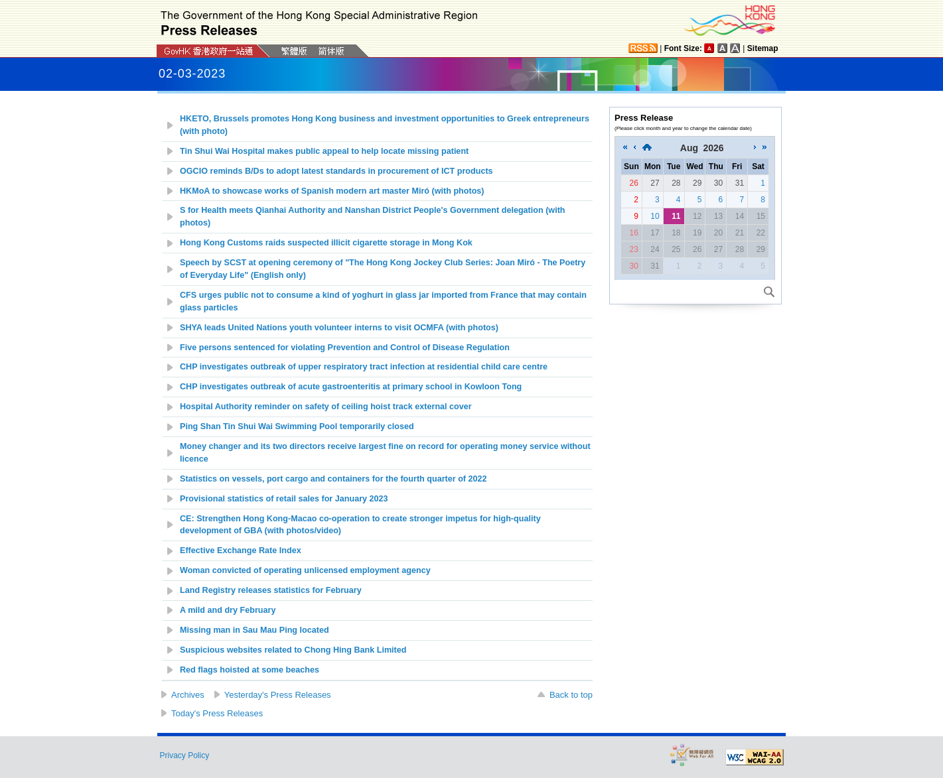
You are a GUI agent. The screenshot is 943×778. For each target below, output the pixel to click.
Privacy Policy (185, 755)
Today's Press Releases (217, 713)
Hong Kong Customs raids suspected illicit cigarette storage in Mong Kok (326, 242)
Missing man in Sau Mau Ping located (254, 630)
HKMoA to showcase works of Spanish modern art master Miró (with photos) (332, 191)
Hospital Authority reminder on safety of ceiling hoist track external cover (327, 406)
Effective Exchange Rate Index (240, 550)
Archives (187, 695)
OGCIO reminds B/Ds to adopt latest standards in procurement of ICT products (336, 171)
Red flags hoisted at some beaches (249, 670)
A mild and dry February (227, 610)
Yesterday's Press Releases (277, 695)
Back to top (571, 695)
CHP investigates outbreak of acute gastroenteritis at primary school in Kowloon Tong (351, 386)
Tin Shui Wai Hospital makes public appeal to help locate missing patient (324, 151)
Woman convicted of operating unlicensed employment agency (305, 570)
